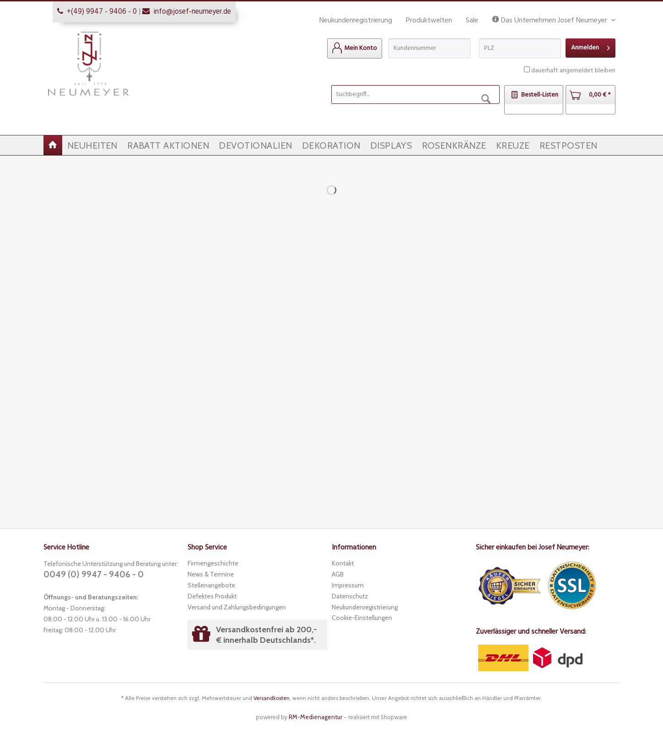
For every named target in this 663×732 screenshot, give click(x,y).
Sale (472, 21)
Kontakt (343, 563)
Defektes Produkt (212, 596)
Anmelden (590, 47)
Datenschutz (350, 596)
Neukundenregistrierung (355, 21)
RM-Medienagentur (315, 717)
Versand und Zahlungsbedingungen (237, 607)
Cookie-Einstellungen (362, 618)
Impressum (348, 585)
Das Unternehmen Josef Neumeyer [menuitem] (550, 21)
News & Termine (211, 574)
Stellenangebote (211, 585)
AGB (338, 574)
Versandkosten (271, 697)
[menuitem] (354, 48)
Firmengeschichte (213, 563)
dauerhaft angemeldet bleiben (573, 70)
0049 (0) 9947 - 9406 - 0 (93, 574)
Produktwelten (429, 21)
